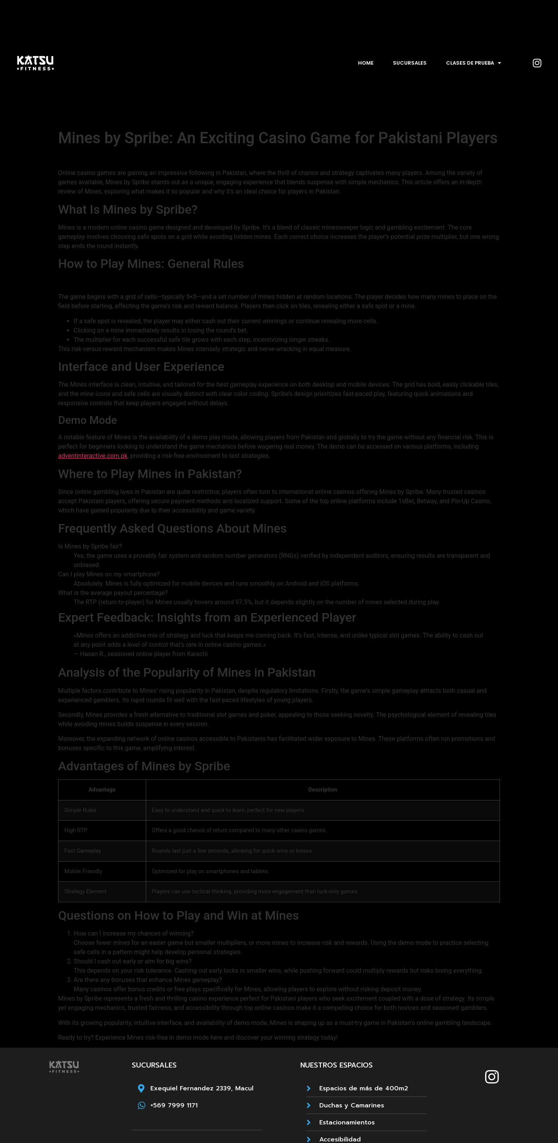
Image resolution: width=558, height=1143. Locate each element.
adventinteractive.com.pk (92, 455)
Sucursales (410, 63)
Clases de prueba (473, 63)
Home (366, 63)
